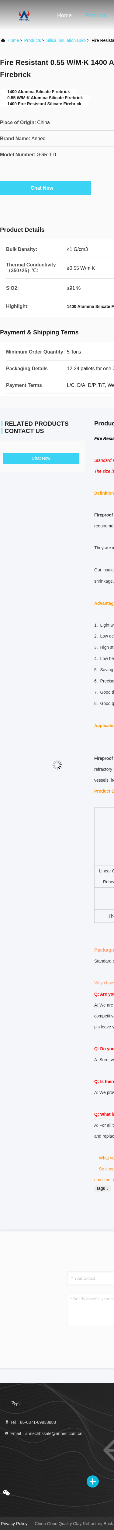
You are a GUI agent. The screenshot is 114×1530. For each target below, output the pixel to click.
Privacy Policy (14, 1523)
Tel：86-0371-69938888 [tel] (30, 1422)
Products (96, 15)
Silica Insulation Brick (66, 40)
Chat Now (45, 188)
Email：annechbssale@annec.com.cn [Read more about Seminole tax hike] (43, 1433)
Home (64, 15)
